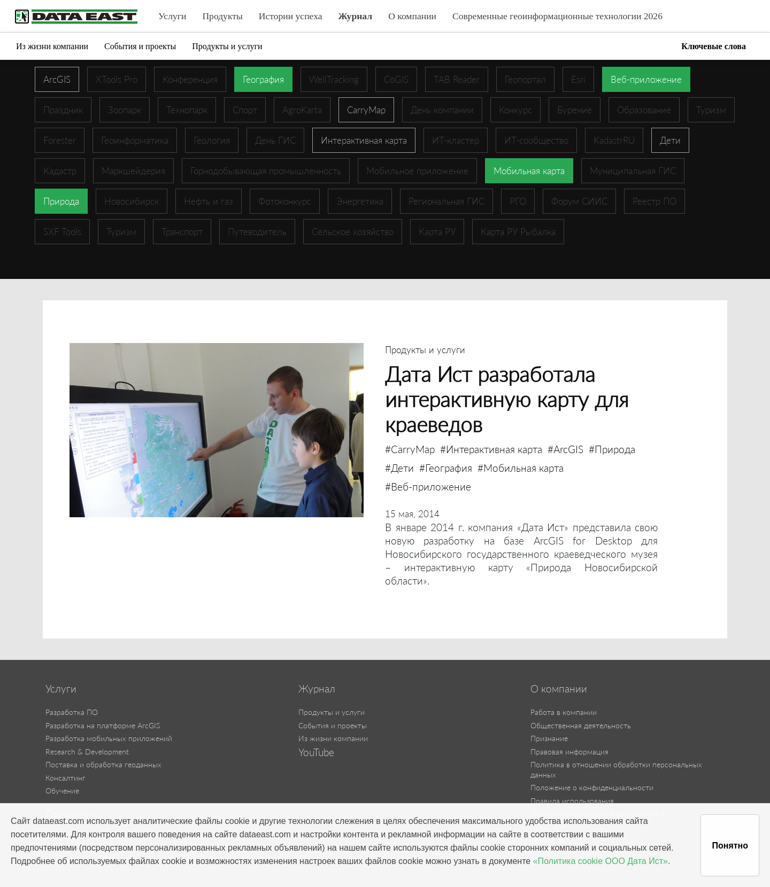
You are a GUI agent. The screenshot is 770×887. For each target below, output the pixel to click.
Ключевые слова (713, 46)
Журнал (355, 16)
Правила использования (572, 800)
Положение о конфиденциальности (591, 787)
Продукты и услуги (227, 46)
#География (445, 468)
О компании (412, 16)
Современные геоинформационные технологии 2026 (557, 16)
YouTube (316, 752)
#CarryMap (410, 449)
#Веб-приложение (428, 486)
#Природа (612, 449)
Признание (549, 738)
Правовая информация (569, 751)
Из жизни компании (52, 46)
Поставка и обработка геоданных (103, 764)
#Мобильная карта (521, 468)
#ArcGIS (565, 449)
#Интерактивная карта (491, 449)
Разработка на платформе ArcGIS (102, 725)
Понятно (730, 845)
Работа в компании (563, 712)
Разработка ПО (71, 712)
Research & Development (87, 751)
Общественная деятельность (580, 725)
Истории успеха (290, 16)
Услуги (172, 16)
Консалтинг (65, 777)
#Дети (399, 468)
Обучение (62, 790)
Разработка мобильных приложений (108, 738)
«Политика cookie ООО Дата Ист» (600, 861)
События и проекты (140, 46)
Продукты (222, 16)
